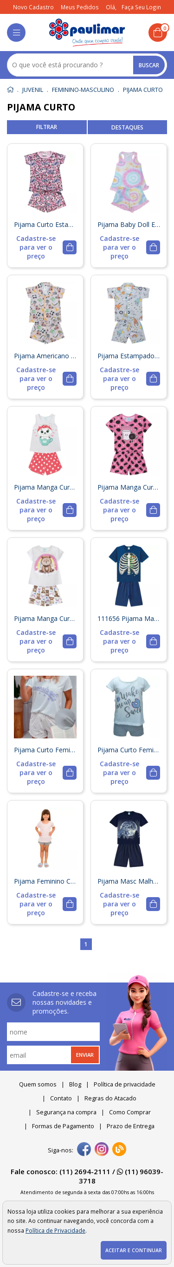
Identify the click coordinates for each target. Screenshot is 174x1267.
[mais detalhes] (45, 247)
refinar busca (47, 127)
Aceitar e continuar (133, 1250)
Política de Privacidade (55, 1230)
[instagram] (102, 1150)
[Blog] (119, 1150)
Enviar (85, 1054)
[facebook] (84, 1150)
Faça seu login (141, 7)
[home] (87, 32)
